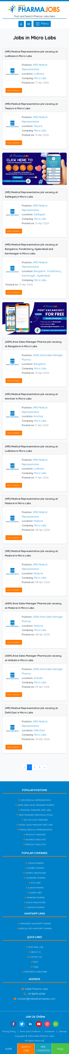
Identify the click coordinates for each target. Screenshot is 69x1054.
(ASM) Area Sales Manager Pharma (34, 805)
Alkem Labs (34, 892)
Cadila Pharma (34, 863)
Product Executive (34, 844)
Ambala (38, 678)
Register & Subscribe (34, 971)
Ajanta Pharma (34, 887)
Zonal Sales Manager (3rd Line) (34, 824)
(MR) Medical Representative (34, 800)
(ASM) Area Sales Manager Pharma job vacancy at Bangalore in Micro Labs (33, 344)
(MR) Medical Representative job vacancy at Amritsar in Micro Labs (31, 396)
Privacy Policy (9, 1031)
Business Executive (34, 839)
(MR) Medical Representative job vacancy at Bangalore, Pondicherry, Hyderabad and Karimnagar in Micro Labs (31, 249)
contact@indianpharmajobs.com (34, 998)
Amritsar (38, 416)
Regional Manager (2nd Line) (34, 810)
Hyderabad (43, 275)
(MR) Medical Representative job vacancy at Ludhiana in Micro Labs (31, 54)
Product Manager (34, 834)
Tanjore (38, 126)
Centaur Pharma (34, 907)
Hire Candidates (43, 1048)
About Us (34, 952)
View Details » (14, 90)
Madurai (38, 520)
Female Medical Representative (34, 829)
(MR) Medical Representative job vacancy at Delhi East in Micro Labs (31, 710)
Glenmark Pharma (34, 878)
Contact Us (34, 957)
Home (8, 1048)
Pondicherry (54, 271)
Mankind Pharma (34, 897)
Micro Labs (40, 78)
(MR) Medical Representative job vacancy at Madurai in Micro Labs (31, 501)
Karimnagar (28, 275)
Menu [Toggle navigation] (42, 24)
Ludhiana (39, 73)
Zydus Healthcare (34, 902)
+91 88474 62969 (34, 993)
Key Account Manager (34, 820)
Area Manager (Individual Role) (34, 815)
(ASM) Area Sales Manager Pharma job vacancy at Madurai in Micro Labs (33, 605)
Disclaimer (50, 1031)
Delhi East (39, 730)
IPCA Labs (34, 882)
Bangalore (40, 271)
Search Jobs (26, 1048)
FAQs (34, 967)
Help (34, 962)
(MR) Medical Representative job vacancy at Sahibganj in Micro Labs (31, 194)
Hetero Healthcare (34, 873)
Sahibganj (39, 214)
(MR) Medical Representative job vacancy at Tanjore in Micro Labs (31, 106)
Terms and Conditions (30, 1031)
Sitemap (63, 1031)
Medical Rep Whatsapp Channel (34, 928)
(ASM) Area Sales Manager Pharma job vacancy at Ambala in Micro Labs (33, 658)
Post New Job (34, 947)
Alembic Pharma (34, 868)
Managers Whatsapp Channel (34, 923)
